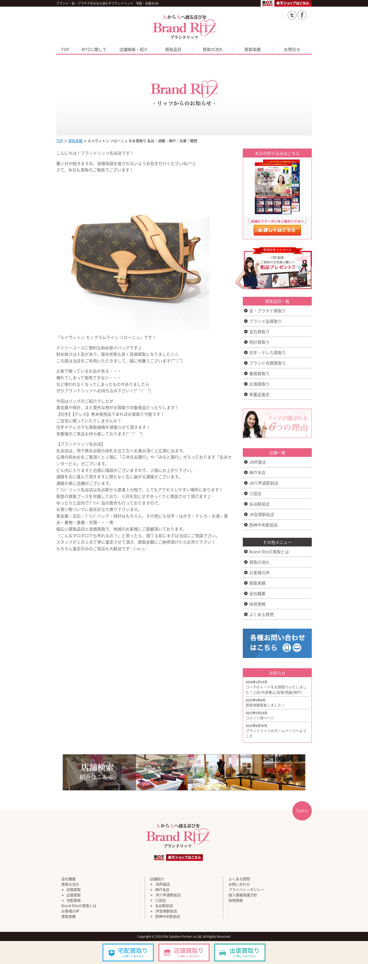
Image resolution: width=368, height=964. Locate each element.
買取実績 (252, 49)
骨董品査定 (259, 394)
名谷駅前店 (259, 504)
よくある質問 (261, 614)
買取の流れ (213, 49)
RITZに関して (94, 49)
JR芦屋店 (257, 462)
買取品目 (173, 49)
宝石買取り (259, 331)
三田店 (255, 493)
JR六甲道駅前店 (263, 483)
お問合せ (292, 49)
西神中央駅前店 (263, 525)
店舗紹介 (157, 878)
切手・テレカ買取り (267, 352)
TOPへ (302, 811)
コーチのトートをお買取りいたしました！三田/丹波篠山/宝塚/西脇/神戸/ (276, 689)
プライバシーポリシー (246, 889)
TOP (65, 49)
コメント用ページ (260, 717)
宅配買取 (73, 900)
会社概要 (257, 593)
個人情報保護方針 (242, 894)
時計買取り (259, 342)
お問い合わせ (239, 884)
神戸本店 (257, 472)
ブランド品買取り (265, 321)
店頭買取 (73, 889)
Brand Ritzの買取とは (269, 551)
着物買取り (259, 373)
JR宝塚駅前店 (261, 514)
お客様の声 (259, 572)
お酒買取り (259, 384)
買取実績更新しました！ (265, 704)
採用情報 (257, 604)
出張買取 (73, 894)
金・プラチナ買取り (267, 311)
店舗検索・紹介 (133, 49)
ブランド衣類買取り (267, 363)
